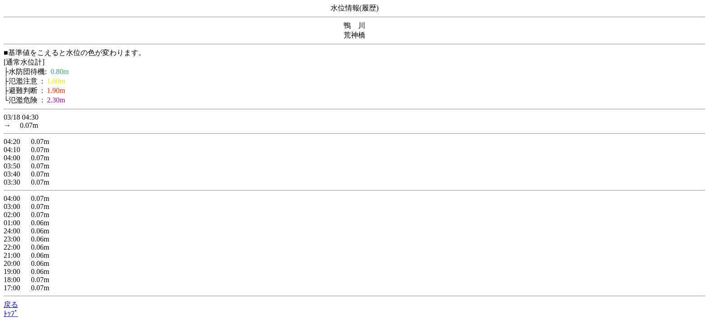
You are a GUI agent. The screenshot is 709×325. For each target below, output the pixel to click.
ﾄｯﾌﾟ (11, 313)
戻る (11, 304)
